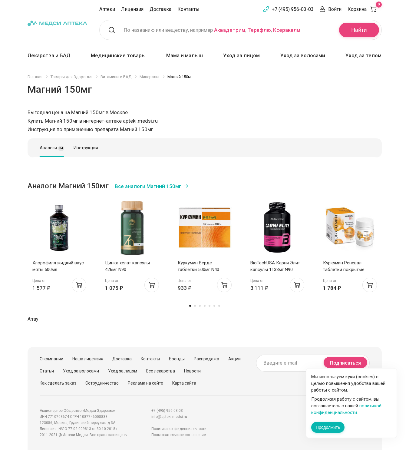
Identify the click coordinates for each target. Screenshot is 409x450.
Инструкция (85, 148)
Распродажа (206, 358)
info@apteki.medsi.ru (169, 417)
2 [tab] (195, 306)
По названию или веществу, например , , (212, 30)
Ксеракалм (286, 30)
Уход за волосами (302, 55)
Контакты (188, 9)
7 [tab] (219, 306)
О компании (51, 358)
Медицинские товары (118, 55)
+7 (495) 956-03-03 (293, 9)
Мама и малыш (184, 55)
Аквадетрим (229, 30)
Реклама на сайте (145, 383)
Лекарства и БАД (49, 55)
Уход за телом (363, 55)
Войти (334, 9)
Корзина (365, 9)
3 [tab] (200, 306)
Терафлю (259, 30)
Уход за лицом (241, 55)
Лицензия (132, 9)
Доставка (160, 9)
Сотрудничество (102, 383)
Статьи (47, 371)
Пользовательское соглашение (178, 435)
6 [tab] (214, 306)
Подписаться (345, 363)
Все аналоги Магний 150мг (148, 186)
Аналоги (52, 148)
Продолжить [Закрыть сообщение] (328, 427)
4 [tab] (205, 306)
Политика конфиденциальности (178, 429)
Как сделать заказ (58, 383)
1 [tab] (190, 306)
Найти (359, 30)
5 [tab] (209, 306)
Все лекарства (160, 371)
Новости (192, 371)
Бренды (177, 358)
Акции (234, 358)
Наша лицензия (87, 358)
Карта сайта (184, 383)
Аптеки (107, 9)
